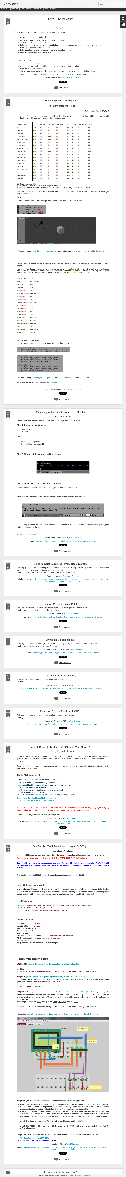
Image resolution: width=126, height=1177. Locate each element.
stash (71, 617)
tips (79, 617)
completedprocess (64, 541)
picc (98, 821)
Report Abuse (86, 1175)
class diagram (35, 579)
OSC (92, 579)
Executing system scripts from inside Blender (60, 412)
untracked (85, 617)
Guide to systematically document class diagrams (60, 564)
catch (26, 688)
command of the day (37, 617)
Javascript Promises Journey (60, 675)
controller (41, 821)
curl (45, 724)
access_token (38, 724)
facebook (51, 724)
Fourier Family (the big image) (60, 1172)
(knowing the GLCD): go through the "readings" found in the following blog (52, 977)
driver (47, 1147)
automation (40, 541)
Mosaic (28, 10)
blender (53, 541)
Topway (68, 823)
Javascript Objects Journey (60, 639)
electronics (54, 1147)
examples (36, 653)
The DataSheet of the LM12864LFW (34, 1138)
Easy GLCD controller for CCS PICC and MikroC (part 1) (60, 747)
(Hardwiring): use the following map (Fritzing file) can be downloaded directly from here (57, 1014)
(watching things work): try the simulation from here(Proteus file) (48, 964)
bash (47, 541)
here (62, 40)
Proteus (20, 908)
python (74, 541)
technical (104, 579)
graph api (66, 724)
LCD (73, 821)
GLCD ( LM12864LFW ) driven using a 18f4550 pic (60, 846)
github (55, 617)
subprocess (91, 541)
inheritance (69, 579)
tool (94, 688)
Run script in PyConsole (28, 534)
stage (65, 617)
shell (84, 541)
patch (60, 617)
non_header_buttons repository (45, 251)
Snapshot (44, 10)
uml (47, 581)
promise (68, 688)
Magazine (20, 10)
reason (74, 688)
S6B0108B (59, 823)
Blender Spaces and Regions (60, 100)
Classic (4, 10)
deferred (32, 688)
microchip (98, 1147)
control (34, 821)
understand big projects (58, 581)
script (102, 525)
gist (63, 579)
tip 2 (75, 617)
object (77, 579)
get (57, 724)
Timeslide (53, 10)
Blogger (78, 1175)
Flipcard (11, 10)
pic (95, 821)
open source (85, 579)
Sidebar (36, 10)
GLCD (48, 821)
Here (94, 971)
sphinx (97, 579)
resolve (81, 688)
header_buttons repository (43, 378)
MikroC (90, 821)
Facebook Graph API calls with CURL (60, 711)
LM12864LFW (81, 821)
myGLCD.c (27, 779)
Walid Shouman (75, 78)
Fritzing (20, 910)
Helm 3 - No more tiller (60, 19)
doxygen (57, 579)
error (38, 688)
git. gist (49, 617)
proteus (104, 821)
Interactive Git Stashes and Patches (60, 604)
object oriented (68, 653)
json (54, 653)
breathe (26, 579)
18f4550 (28, 821)
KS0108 (67, 821)
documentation (47, 579)
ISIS (61, 821)
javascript (48, 653)
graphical (55, 821)
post (76, 653)
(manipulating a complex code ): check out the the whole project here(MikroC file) (56, 992)
